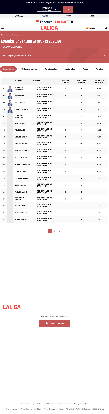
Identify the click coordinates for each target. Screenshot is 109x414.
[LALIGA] (49, 28)
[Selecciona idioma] (93, 28)
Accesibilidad (36, 409)
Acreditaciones (48, 404)
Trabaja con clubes (81, 404)
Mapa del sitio (36, 404)
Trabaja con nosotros (64, 404)
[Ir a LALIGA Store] (54, 21)
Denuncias (25, 404)
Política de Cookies (83, 409)
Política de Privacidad (66, 409)
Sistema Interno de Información (17, 409)
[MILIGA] (105, 28)
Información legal (49, 409)
